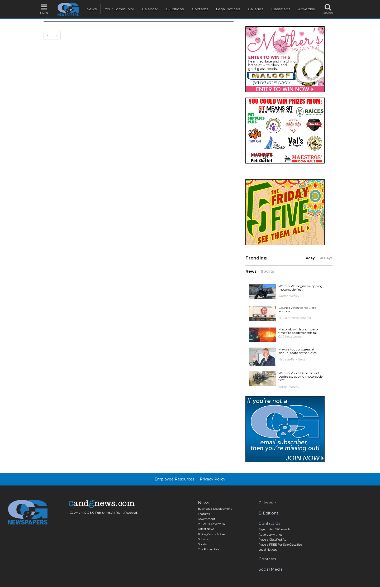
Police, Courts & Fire (211, 534)
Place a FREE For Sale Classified (280, 544)
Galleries (255, 9)
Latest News (206, 529)
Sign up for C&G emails (274, 529)
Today (309, 258)
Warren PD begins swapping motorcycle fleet (300, 287)
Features (204, 514)
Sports (267, 271)
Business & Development (215, 509)
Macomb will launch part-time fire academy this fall (298, 331)
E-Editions (175, 9)
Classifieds (280, 9)
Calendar (150, 9)
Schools (203, 539)
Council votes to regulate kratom (297, 309)
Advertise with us (270, 534)
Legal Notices (228, 9)
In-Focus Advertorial (212, 524)
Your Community (119, 9)
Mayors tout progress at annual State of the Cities (297, 351)
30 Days (325, 258)
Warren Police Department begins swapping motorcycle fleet (300, 376)
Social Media (271, 569)
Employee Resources (174, 479)
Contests (200, 9)
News (92, 9)
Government (206, 519)
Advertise (306, 9)
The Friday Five (208, 549)
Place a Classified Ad (273, 539)
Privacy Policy (212, 479)
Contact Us (269, 523)
